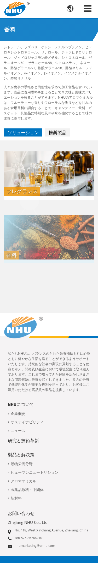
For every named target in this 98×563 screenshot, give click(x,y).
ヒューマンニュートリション (34, 472)
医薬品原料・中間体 (27, 490)
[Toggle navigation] (87, 8)
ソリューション (23, 132)
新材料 (16, 498)
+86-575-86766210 (28, 537)
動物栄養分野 (22, 464)
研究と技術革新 (23, 440)
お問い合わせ (21, 513)
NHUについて (21, 404)
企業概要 (18, 414)
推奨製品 (57, 132)
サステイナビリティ (27, 422)
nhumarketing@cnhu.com (34, 545)
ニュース (18, 431)
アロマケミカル (23, 481)
